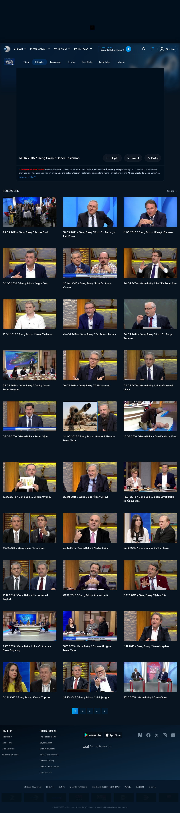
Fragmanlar (55, 62)
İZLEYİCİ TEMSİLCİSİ (78, 787)
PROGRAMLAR (48, 731)
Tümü (26, 62)
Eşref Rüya (7, 742)
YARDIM (128, 787)
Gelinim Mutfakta (47, 748)
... (97, 711)
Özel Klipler (87, 62)
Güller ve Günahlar (10, 754)
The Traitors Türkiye (48, 736)
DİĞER (151, 787)
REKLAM (50, 787)
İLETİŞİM (140, 787)
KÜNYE (62, 787)
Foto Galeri (104, 62)
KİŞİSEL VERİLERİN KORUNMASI (106, 787)
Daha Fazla (45, 772)
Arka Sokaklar (8, 748)
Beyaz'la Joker (46, 742)
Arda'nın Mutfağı (47, 760)
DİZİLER (7, 731)
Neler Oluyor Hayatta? (49, 754)
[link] (6, 49)
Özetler (71, 62)
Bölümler (39, 62)
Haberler (121, 62)
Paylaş (152, 157)
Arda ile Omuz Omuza (49, 766)
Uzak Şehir (7, 736)
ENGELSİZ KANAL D (32, 787)
